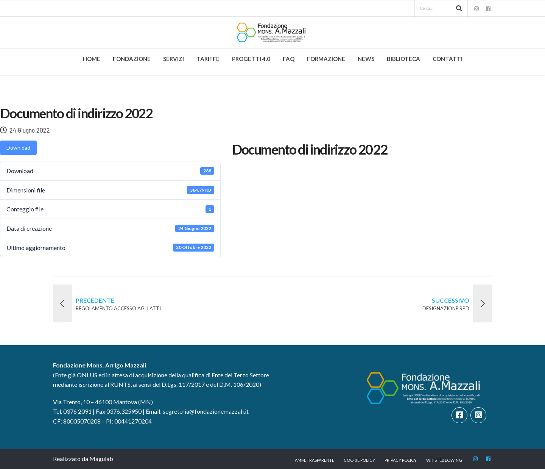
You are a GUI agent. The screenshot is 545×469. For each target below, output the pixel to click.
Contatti (447, 58)
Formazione (326, 58)
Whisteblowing (444, 460)
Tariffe (208, 58)
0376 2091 (77, 411)
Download (18, 147)
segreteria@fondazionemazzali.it (206, 411)
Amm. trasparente (314, 460)
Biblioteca (403, 58)
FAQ (288, 58)
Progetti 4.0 (251, 58)
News (366, 58)
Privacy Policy (401, 460)
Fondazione (132, 58)
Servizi (173, 58)
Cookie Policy (359, 460)
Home (91, 58)
